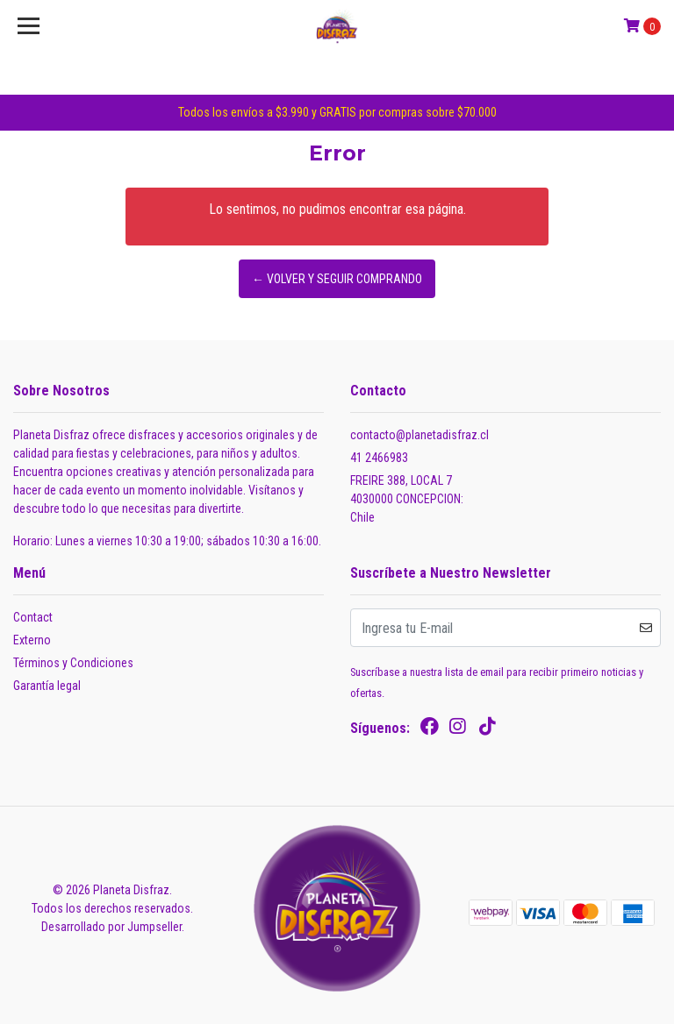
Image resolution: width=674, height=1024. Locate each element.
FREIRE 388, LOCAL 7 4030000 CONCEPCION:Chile (406, 498)
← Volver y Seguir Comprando (337, 279)
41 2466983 (379, 458)
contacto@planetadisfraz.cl (419, 435)
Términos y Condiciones (73, 663)
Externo (32, 640)
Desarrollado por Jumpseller (111, 927)
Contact (33, 617)
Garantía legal (47, 686)
